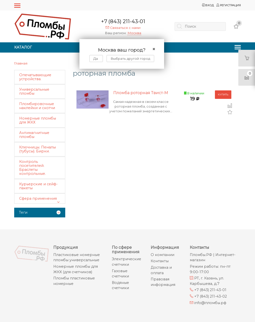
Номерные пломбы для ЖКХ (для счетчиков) (75, 269)
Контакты (160, 261)
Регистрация (228, 5)
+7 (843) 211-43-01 (123, 21)
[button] (58, 202)
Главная (20, 63)
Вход (208, 5)
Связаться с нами (125, 28)
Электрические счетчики (126, 262)
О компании (162, 255)
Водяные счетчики (120, 285)
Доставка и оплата (161, 270)
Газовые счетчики (120, 274)
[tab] (39, 212)
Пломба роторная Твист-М (140, 92)
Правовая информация (163, 282)
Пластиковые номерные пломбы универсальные (76, 257)
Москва (134, 33)
